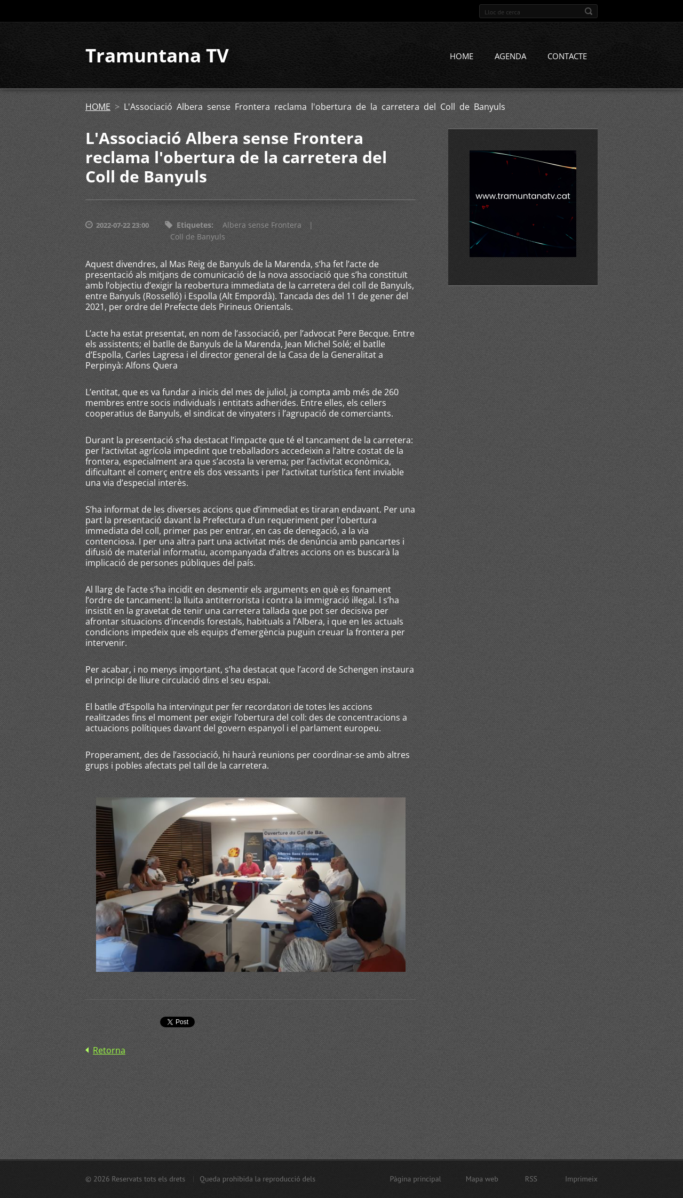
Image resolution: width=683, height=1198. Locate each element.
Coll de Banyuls (197, 238)
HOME (461, 57)
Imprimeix (581, 1179)
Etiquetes (194, 226)
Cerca (588, 11)
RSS (531, 1179)
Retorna (109, 1051)
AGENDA (510, 57)
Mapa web (482, 1179)
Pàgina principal (415, 1179)
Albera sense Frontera (262, 226)
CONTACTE (567, 57)
